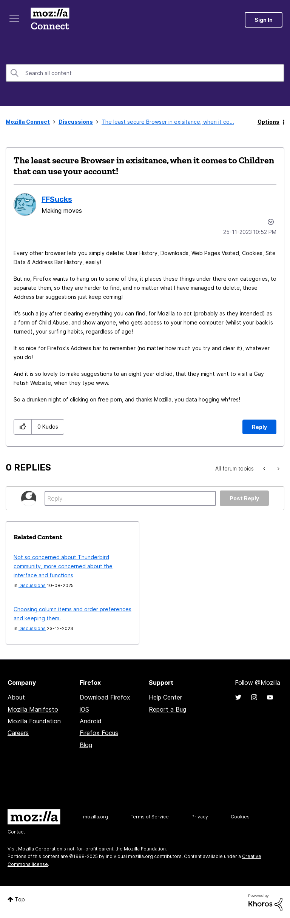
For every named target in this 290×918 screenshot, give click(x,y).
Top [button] (20, 899)
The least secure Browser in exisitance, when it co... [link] (168, 121)
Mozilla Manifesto (33, 709)
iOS (84, 709)
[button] (23, 427)
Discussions (76, 121)
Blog (86, 745)
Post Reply (244, 498)
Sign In (264, 20)
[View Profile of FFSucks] (57, 199)
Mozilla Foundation (34, 721)
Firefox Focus (99, 733)
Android (91, 721)
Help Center (165, 697)
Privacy (199, 817)
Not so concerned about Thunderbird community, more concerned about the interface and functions (63, 566)
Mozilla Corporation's (42, 849)
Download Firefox (105, 697)
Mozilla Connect (50, 20)
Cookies (240, 817)
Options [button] (268, 121)
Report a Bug (167, 709)
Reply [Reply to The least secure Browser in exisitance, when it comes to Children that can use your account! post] (259, 427)
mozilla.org (95, 817)
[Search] (145, 73)
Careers (18, 733)
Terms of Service (150, 817)
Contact (16, 832)
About (16, 697)
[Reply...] (130, 498)
